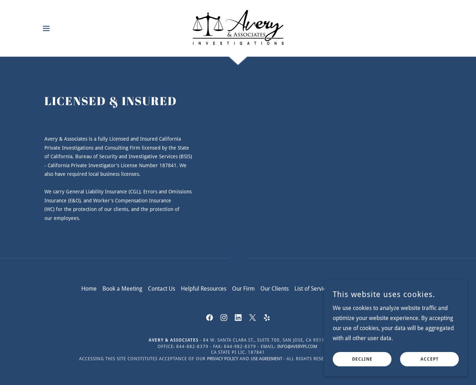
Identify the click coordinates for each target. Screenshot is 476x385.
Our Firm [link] (243, 288)
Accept (429, 364)
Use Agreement (267, 358)
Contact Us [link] (161, 288)
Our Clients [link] (274, 288)
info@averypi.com (297, 346)
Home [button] (89, 288)
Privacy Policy (222, 358)
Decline (362, 364)
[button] (46, 28)
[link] (238, 27)
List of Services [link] (313, 288)
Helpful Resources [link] (203, 288)
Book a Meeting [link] (122, 288)
